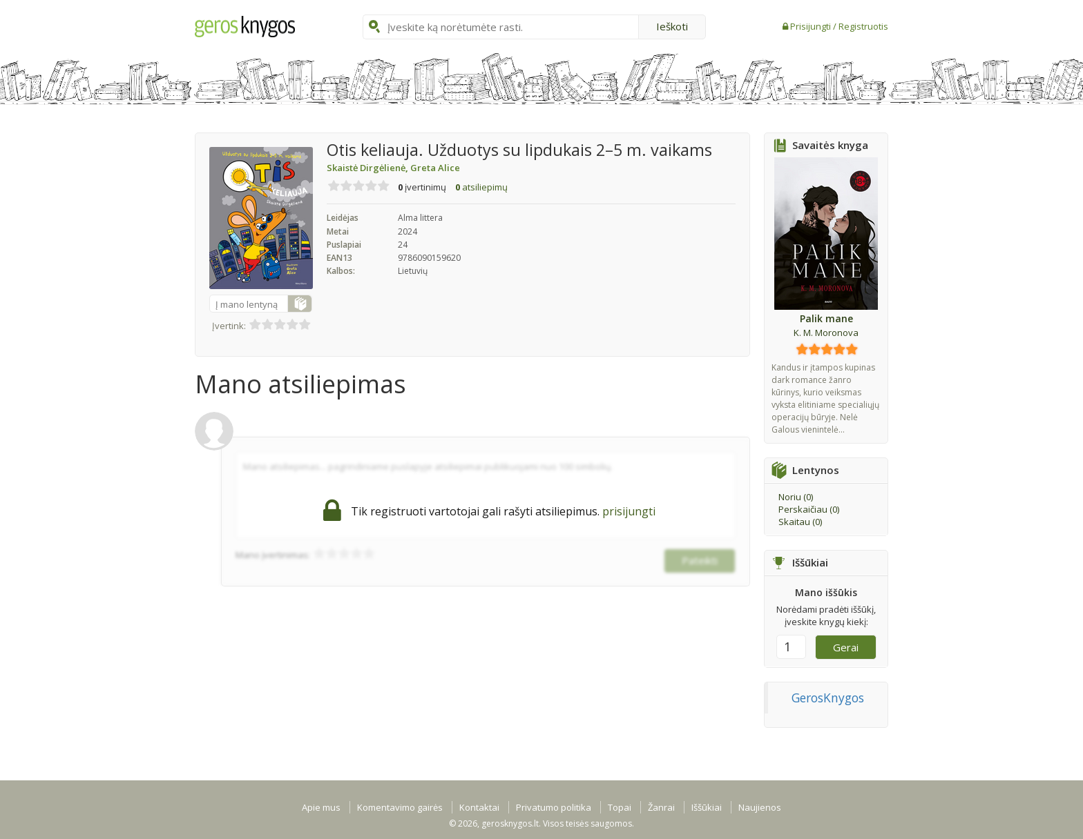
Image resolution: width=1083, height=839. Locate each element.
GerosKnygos (828, 697)
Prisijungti (811, 26)
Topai (619, 807)
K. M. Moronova (826, 332)
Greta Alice (435, 167)
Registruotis (863, 26)
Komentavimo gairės (400, 807)
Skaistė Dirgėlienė (368, 167)
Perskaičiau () (808, 509)
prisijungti (628, 511)
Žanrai (661, 807)
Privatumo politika (553, 807)
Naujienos (759, 807)
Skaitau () (800, 521)
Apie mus (321, 807)
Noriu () (795, 497)
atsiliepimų (481, 187)
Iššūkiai (706, 807)
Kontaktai (479, 807)
